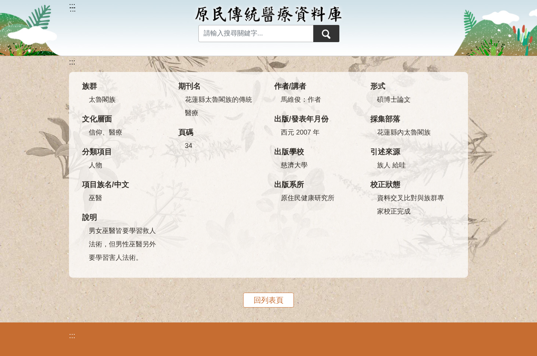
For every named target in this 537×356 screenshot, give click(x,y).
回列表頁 (268, 300)
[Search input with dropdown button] (255, 33)
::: (72, 62)
